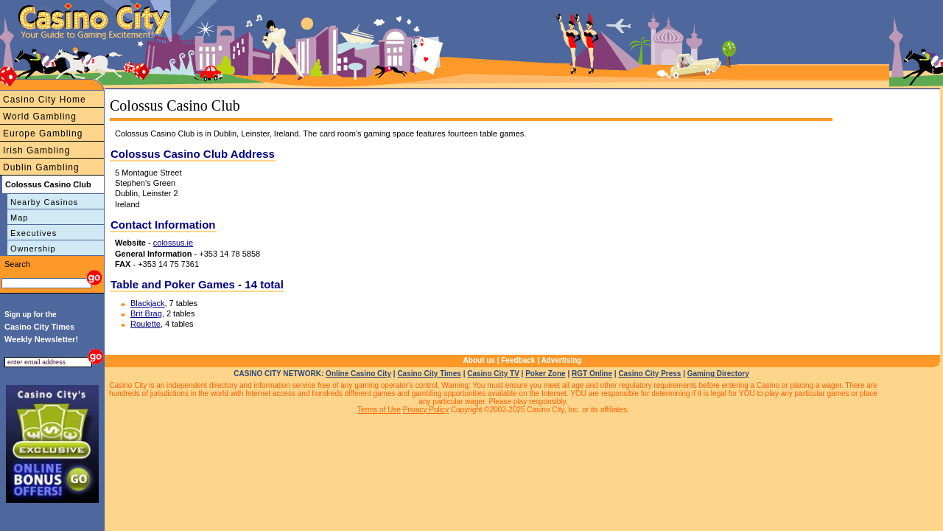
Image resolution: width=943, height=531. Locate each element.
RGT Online (592, 373)
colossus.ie (173, 242)
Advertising (561, 360)
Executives (33, 233)
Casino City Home (44, 99)
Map (19, 217)
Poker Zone (545, 373)
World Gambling (40, 116)
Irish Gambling (36, 150)
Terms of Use (379, 410)
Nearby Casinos (44, 202)
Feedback (518, 360)
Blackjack (147, 303)
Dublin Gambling (41, 167)
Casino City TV (493, 373)
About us (479, 360)
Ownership (33, 248)
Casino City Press (649, 373)
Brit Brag (146, 313)
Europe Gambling (43, 133)
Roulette (145, 323)
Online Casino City (358, 373)
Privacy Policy (426, 410)
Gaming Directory (718, 373)
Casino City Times (429, 373)
